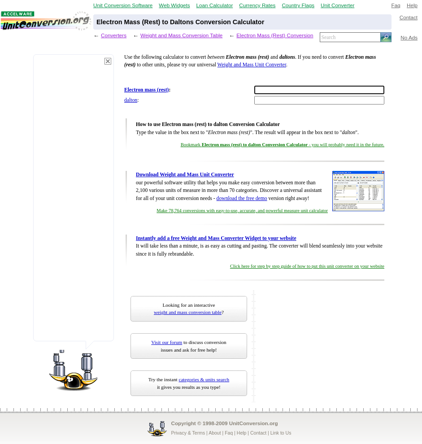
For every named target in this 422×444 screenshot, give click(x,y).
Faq (396, 5)
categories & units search (203, 379)
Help (412, 5)
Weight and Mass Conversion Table (181, 35)
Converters (113, 35)
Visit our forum (166, 342)
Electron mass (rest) (146, 90)
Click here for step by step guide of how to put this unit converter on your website (307, 266)
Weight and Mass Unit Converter (252, 65)
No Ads (409, 37)
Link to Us (280, 432)
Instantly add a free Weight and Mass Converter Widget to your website (216, 238)
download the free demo (242, 198)
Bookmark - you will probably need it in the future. (282, 144)
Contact (409, 17)
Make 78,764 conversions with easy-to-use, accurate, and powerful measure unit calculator (242, 210)
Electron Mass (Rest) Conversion (274, 35)
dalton (130, 100)
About (215, 432)
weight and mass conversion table (188, 312)
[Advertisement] (73, 201)
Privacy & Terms (188, 432)
